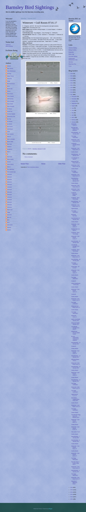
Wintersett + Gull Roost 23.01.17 (75, 205)
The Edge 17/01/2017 (74, 303)
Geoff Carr (9, 111)
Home (43, 164)
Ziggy (8, 212)
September (74, 103)
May (73, 112)
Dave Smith (10, 103)
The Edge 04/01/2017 (74, 474)
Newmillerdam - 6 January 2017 (75, 440)
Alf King (9, 73)
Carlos (8, 91)
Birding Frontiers (73, 50)
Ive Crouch (10, 126)
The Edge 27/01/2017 (74, 171)
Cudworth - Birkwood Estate (74, 194)
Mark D (9, 136)
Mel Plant (9, 144)
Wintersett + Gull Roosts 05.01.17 (75, 455)
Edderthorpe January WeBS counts (75, 333)
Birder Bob (9, 88)
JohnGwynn (10, 129)
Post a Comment (29, 157)
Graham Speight (11, 114)
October (74, 101)
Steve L (9, 167)
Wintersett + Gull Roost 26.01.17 (75, 175)
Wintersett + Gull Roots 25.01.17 (75, 186)
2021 (71, 85)
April (73, 115)
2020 (71, 87)
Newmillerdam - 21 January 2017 (75, 242)
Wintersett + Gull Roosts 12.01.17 (75, 374)
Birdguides (71, 52)
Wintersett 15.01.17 (74, 316)
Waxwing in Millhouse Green (74, 482)
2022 (71, 83)
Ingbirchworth (74, 208)
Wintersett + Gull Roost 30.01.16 (75, 140)
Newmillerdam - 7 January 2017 (75, 437)
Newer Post (25, 164)
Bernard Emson (11, 83)
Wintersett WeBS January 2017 (75, 323)
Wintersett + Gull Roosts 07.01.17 (75, 428)
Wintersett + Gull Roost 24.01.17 (75, 190)
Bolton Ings (71, 54)
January (74, 122)
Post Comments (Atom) (33, 167)
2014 (71, 492)
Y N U (70, 66)
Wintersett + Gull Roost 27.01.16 (75, 165)
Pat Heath (9, 156)
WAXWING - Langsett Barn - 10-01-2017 (75, 399)
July (73, 108)
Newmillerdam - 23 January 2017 (75, 202)
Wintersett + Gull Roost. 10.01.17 (75, 406)
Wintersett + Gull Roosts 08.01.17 (75, 421)
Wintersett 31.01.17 (74, 124)
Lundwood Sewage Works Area (75, 145)
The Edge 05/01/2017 (74, 459)
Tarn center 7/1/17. (75, 431)
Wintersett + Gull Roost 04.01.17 (75, 467)
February (74, 119)
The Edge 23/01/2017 (74, 211)
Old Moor (71, 62)
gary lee (9, 217)
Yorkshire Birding (73, 47)
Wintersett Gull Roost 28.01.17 (75, 162)
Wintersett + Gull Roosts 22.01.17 (75, 225)
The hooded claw (11, 172)
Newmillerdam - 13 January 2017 (75, 367)
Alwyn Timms (10, 76)
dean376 (9, 214)
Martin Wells (10, 141)
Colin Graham (10, 101)
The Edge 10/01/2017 (74, 409)
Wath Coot (9, 209)
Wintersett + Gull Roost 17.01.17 (75, 299)
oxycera (9, 227)
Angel (8, 81)
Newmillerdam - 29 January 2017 (75, 155)
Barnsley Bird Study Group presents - (75, 129)
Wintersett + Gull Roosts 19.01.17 (75, 271)
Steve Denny (10, 164)
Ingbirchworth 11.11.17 (74, 395)
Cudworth (73, 281)
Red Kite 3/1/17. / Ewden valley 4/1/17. (75, 463)
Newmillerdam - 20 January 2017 (75, 260)
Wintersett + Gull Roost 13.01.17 (75, 363)
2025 (71, 76)
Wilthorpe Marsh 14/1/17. (75, 360)
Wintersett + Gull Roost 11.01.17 (75, 387)
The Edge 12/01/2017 (74, 384)
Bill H (8, 86)
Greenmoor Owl (11, 116)
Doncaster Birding (73, 56)
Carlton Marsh (74, 152)
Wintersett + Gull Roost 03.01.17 (75, 478)
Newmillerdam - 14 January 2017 (75, 356)
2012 (71, 496)
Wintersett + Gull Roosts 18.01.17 (75, 291)
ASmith (9, 66)
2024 (71, 78)
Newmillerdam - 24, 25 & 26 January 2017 (75, 180)
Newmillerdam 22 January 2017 (75, 219)
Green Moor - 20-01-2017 (75, 267)
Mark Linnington (11, 139)
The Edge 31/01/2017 (74, 136)
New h (8, 151)
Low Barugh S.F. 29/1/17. (75, 158)
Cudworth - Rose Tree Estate (75, 198)
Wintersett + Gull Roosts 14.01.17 (75, 352)
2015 (71, 489)
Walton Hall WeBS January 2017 (75, 320)
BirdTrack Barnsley (74, 215)
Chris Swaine (10, 96)
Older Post (61, 164)
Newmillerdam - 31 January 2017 (75, 133)
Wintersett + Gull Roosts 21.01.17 (75, 238)
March (73, 117)
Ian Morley (9, 121)
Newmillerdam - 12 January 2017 (75, 380)
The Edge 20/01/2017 (74, 263)
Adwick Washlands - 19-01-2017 (75, 284)
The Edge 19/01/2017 (74, 278)
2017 (71, 94)
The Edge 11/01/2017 (74, 391)
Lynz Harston (10, 134)
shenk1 (9, 230)
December (74, 96)
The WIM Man (10, 169)
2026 (71, 73)
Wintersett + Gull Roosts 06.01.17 (75, 447)
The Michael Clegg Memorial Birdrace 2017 (75, 416)
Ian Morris (9, 124)
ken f (8, 222)
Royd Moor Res (72, 64)
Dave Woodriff (10, 106)
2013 (71, 494)
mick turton (10, 224)
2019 (71, 90)
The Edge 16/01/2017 (74, 312)
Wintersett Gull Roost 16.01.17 (75, 307)
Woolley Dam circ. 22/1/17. (75, 229)
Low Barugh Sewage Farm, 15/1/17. (75, 328)
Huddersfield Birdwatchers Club (73, 59)
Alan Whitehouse (11, 71)
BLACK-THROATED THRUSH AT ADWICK (75, 338)
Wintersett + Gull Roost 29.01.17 (75, 149)
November (74, 98)
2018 (71, 92)
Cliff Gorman (10, 98)
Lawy (8, 131)
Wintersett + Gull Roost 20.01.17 (75, 256)
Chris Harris (10, 93)
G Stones (9, 109)
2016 (71, 487)
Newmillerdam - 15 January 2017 (75, 343)
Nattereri (9, 146)
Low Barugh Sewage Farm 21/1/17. (75, 246)
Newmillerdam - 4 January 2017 (75, 471)
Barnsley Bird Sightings (30, 7)
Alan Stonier (10, 68)
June (73, 110)
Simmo (9, 161)
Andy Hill (9, 78)
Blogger (50, 508)
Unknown (9, 174)
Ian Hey (9, 119)
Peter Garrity (10, 159)
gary (8, 219)
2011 (71, 499)
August (73, 105)
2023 (71, 80)
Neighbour (9, 149)
